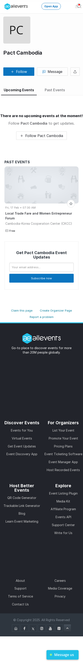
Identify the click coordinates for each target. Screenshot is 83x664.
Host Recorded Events (63, 470)
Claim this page (22, 310)
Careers (60, 580)
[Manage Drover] (5, 5)
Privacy (60, 596)
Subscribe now (41, 278)
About (20, 580)
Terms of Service (20, 596)
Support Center (63, 525)
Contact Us (20, 604)
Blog (22, 513)
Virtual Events (22, 438)
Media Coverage (60, 588)
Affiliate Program (63, 509)
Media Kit (63, 501)
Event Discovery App (21, 454)
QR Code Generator (21, 498)
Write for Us (63, 533)
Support (20, 588)
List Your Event (63, 430)
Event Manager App (63, 462)
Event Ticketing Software (63, 454)
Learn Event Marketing (22, 521)
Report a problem (42, 317)
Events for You (22, 430)
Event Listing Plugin (63, 493)
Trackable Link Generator (22, 506)
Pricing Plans (63, 446)
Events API (63, 517)
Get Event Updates (22, 446)
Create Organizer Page (56, 310)
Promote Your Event (63, 438)
